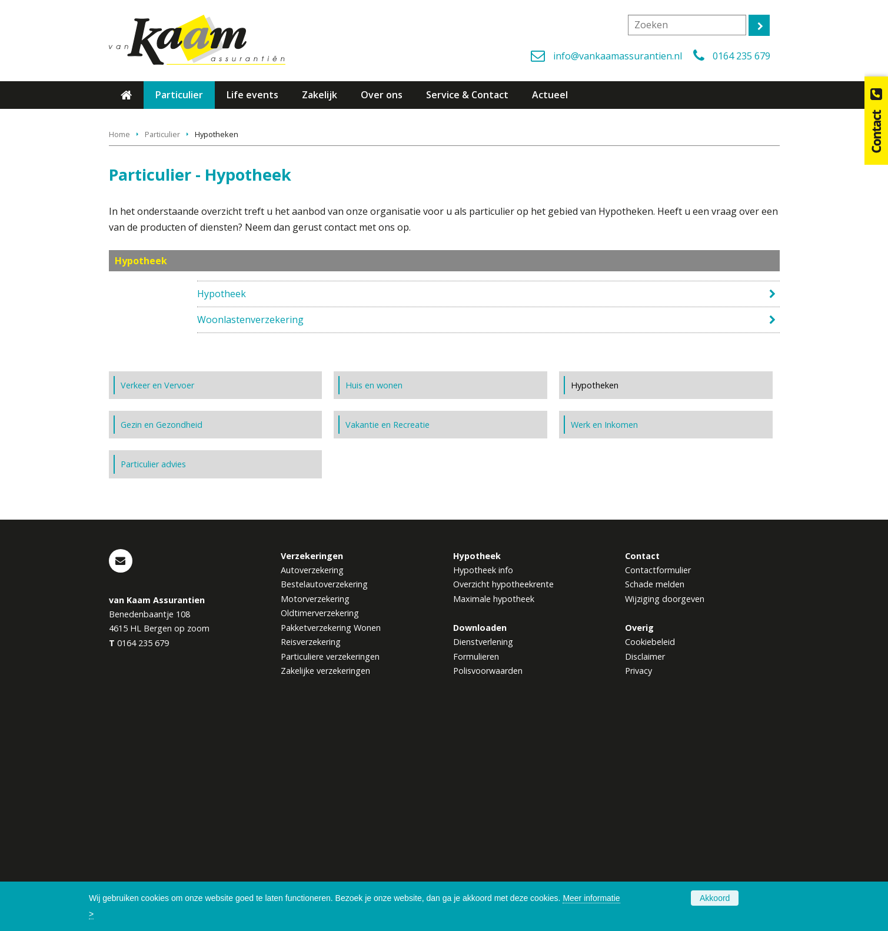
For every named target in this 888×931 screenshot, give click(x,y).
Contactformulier (658, 775)
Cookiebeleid (650, 847)
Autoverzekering (312, 775)
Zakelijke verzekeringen (325, 876)
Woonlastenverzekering (250, 506)
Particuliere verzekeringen (330, 861)
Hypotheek (221, 480)
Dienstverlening (483, 847)
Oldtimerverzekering (320, 818)
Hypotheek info (483, 775)
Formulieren (476, 861)
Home (119, 321)
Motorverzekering (315, 804)
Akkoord (715, 898)
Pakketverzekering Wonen (331, 833)
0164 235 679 (741, 55)
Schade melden (654, 789)
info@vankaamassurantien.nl (617, 55)
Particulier (162, 321)
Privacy (638, 876)
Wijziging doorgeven (664, 804)
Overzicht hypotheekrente (503, 789)
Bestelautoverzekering (324, 789)
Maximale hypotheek (493, 804)
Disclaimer (645, 861)
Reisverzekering (311, 847)
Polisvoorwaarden (488, 876)
